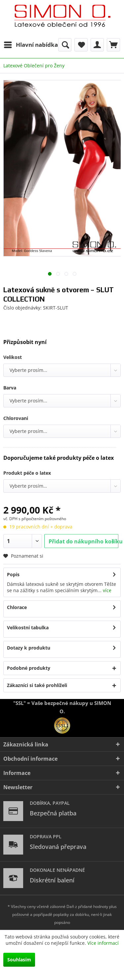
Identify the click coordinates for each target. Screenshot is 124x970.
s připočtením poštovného (42, 518)
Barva (9, 387)
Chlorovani (15, 418)
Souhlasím (19, 959)
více (106, 590)
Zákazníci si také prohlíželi (37, 685)
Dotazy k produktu (28, 648)
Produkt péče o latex (27, 473)
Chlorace (17, 607)
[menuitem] (30, 44)
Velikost (12, 357)
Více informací (103, 943)
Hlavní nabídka (31, 43)
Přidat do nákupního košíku (83, 540)
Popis (13, 574)
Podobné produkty (28, 668)
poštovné (20, 914)
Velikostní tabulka (28, 627)
